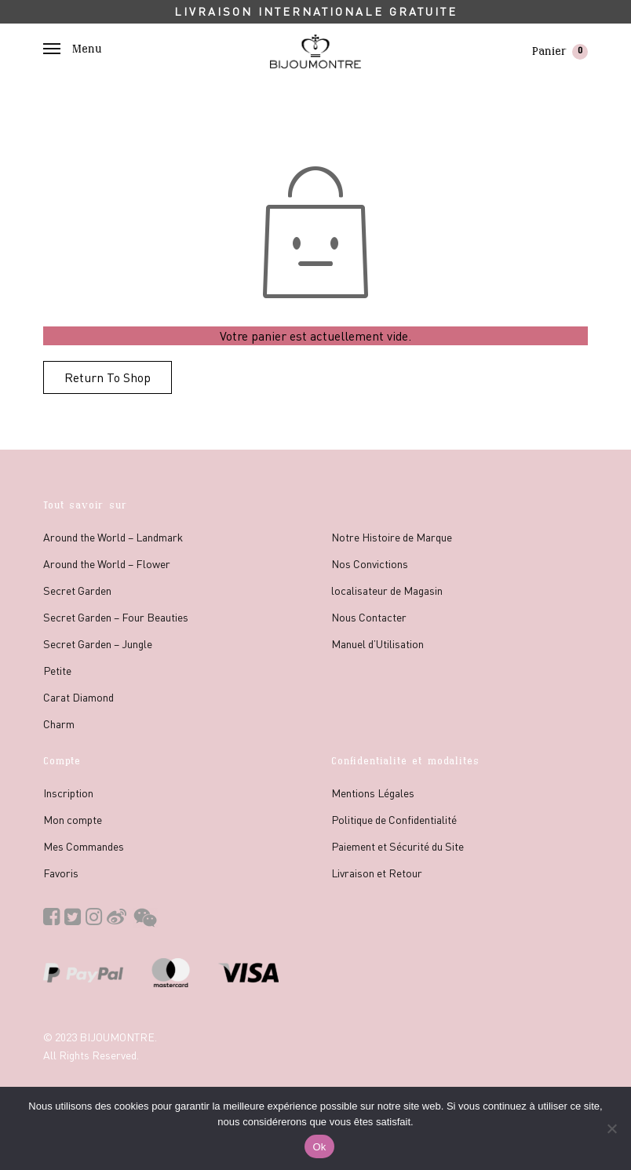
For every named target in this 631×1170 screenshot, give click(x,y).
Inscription (68, 792)
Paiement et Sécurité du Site (397, 846)
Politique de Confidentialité (394, 819)
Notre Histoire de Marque (391, 537)
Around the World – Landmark (113, 537)
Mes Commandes (83, 846)
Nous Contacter (369, 617)
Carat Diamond (78, 697)
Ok (319, 1147)
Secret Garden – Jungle (97, 643)
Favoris (60, 873)
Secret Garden (77, 590)
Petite (57, 670)
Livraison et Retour (376, 873)
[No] (611, 1128)
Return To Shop (107, 377)
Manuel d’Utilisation (377, 643)
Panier (560, 52)
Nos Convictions (369, 563)
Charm (59, 723)
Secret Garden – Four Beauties (115, 617)
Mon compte (72, 819)
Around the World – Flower (106, 563)
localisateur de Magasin (387, 590)
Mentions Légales (372, 792)
